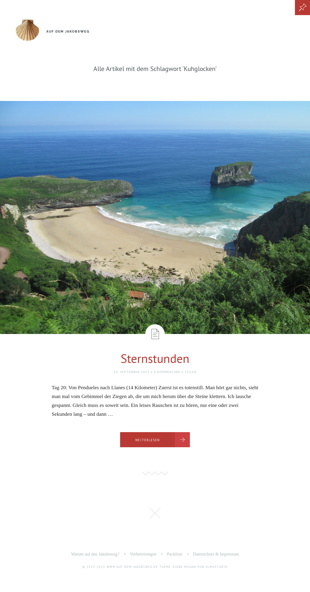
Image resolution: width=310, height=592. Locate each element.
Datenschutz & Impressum (216, 554)
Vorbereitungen (143, 554)
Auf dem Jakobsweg (68, 31)
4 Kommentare (167, 372)
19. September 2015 (132, 372)
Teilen (191, 372)
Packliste (174, 554)
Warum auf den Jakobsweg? (95, 554)
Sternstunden (155, 358)
